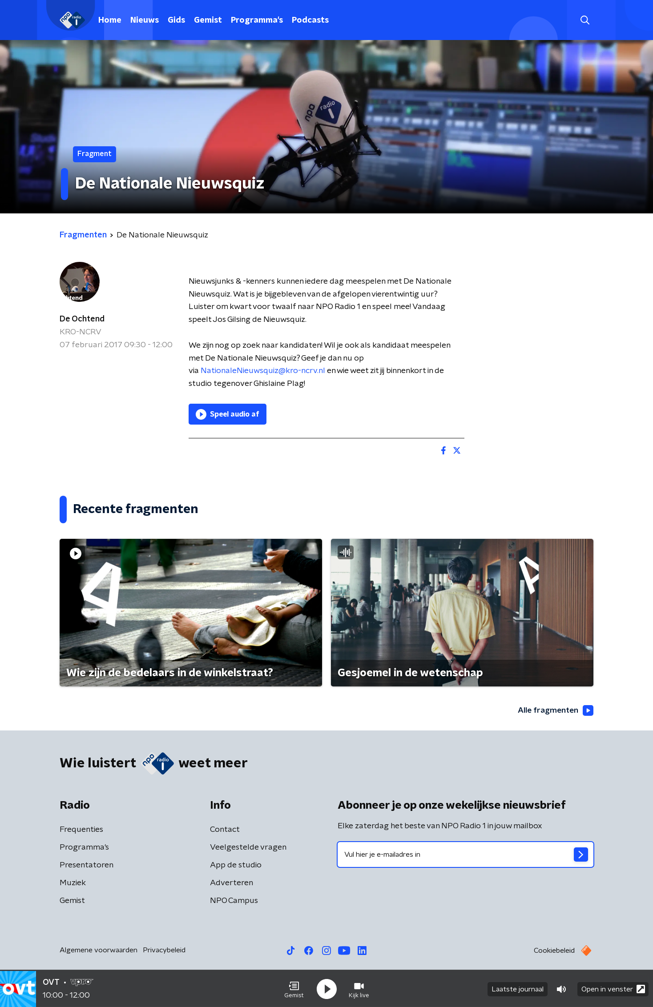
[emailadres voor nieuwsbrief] (465, 855)
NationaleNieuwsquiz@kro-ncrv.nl (263, 371)
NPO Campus (234, 901)
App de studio (236, 866)
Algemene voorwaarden (98, 950)
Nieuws (144, 20)
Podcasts (310, 20)
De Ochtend (82, 319)
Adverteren (231, 883)
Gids (176, 20)
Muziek (73, 883)
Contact (225, 830)
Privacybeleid (164, 950)
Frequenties (81, 830)
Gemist (208, 20)
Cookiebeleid (554, 951)
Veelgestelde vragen (248, 848)
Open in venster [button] (613, 988)
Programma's (257, 20)
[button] (294, 988)
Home (109, 20)
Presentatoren (86, 866)
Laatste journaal (518, 988)
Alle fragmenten (554, 711)
